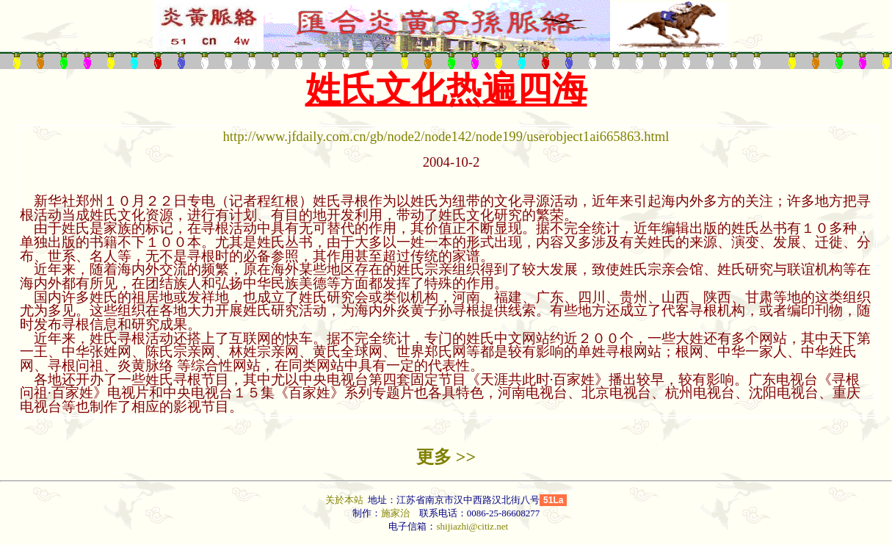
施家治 (395, 513)
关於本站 (345, 499)
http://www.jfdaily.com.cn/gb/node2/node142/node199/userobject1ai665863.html (446, 136)
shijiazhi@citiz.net (472, 526)
